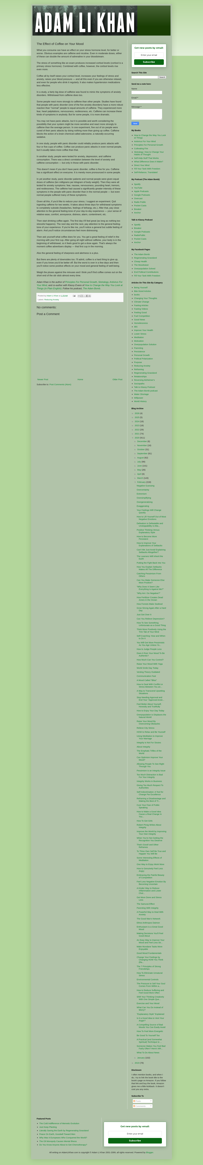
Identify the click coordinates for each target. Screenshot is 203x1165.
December (142, 441)
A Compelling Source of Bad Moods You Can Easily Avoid (151, 1025)
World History (140, 401)
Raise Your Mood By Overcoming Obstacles (148, 722)
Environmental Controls (148, 979)
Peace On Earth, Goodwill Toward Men (57, 1134)
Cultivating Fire (141, 148)
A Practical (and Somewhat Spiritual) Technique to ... (149, 1040)
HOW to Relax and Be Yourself (151, 732)
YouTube (138, 188)
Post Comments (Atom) (60, 384)
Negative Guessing (145, 485)
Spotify (137, 184)
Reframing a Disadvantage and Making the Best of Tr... (151, 799)
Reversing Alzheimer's (144, 380)
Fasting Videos (141, 309)
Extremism (142, 494)
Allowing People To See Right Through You (150, 765)
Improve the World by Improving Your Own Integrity (151, 832)
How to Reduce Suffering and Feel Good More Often (150, 991)
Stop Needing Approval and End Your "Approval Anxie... (150, 698)
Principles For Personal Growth (81, 282)
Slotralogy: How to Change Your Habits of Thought (149, 153)
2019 (137, 1063)
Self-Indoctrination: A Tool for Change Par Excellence (150, 793)
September (142, 453)
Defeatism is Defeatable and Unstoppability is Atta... (150, 524)
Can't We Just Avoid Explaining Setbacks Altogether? (151, 550)
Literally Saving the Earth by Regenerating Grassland (64, 1130)
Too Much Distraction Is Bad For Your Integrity (150, 775)
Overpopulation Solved (144, 268)
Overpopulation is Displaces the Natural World (151, 715)
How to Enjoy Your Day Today (150, 710)
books (137, 294)
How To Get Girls (145, 821)
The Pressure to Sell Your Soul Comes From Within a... (151, 984)
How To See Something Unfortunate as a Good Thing (151, 624)
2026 (137, 413)
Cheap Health (140, 261)
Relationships (140, 376)
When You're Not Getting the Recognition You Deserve (150, 839)
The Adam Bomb (91, 288)
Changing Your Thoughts (145, 298)
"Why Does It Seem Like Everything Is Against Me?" (150, 587)
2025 (137, 417)
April (139, 474)
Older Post (117, 379)
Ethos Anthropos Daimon (148, 923)
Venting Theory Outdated (148, 672)
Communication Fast (146, 676)
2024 (137, 421)
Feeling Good (140, 312)
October (141, 449)
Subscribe (149, 62)
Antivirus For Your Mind (145, 141)
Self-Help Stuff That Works (146, 158)
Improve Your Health (143, 330)
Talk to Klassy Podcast (144, 387)
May (139, 470)
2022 (137, 429)
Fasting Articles (141, 305)
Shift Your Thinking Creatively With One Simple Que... (150, 998)
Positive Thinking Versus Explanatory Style (148, 531)
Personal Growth (142, 355)
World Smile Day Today (147, 668)
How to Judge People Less (149, 649)
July (139, 461)
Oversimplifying (144, 498)
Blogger (149, 1152)
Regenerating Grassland (145, 258)
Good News (139, 319)
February (141, 482)
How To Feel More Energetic (150, 1031)
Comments (139, 1106)
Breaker (138, 209)
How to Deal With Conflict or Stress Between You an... (150, 685)
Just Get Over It (144, 614)
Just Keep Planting (48, 1127)
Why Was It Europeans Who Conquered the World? (63, 1137)
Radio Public (140, 202)
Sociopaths (139, 383)
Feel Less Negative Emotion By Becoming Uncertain (151, 882)
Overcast (138, 198)
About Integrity (143, 747)
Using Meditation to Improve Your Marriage (150, 737)
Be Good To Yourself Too (148, 1035)
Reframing (139, 369)
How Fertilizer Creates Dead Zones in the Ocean (150, 598)
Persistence (139, 351)
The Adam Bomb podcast (146, 390)
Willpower (138, 398)
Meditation (139, 337)
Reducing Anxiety (51, 300)
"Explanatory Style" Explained (150, 1014)
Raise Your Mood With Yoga (150, 664)
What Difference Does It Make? (148, 161)
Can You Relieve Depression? (151, 619)
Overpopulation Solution (145, 344)
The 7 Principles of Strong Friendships (149, 967)
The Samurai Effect (146, 904)
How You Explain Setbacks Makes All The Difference (149, 568)
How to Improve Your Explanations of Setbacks (149, 544)
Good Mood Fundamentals (149, 953)
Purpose (138, 362)
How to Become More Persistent (147, 537)
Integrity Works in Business (149, 781)
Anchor (137, 212)
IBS (135, 326)
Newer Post (42, 379)
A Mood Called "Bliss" (147, 680)
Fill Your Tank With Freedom (147, 168)
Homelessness (141, 323)
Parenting (138, 348)
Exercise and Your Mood (148, 1003)
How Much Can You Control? (150, 660)
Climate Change (141, 302)
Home (80, 379)
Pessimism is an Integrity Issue (151, 770)
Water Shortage (141, 394)
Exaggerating (143, 506)
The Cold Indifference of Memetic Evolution (59, 1123)
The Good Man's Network (148, 918)
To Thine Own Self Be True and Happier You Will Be (151, 852)
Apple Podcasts (141, 191)
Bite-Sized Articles (142, 291)
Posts (137, 1101)
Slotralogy (103, 282)
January (141, 1058)
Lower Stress (140, 334)
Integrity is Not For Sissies (149, 742)
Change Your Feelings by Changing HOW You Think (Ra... (150, 959)
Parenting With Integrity (148, 908)
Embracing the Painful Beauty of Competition (150, 876)
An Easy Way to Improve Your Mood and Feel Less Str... (151, 941)
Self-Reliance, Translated (146, 172)
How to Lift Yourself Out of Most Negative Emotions (151, 517)
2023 (137, 425)
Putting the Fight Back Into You (151, 563)
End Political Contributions (146, 272)
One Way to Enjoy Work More (150, 864)
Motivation (139, 341)
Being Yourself (141, 287)
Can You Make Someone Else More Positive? (151, 581)
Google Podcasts (142, 195)
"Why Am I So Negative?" (148, 593)
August (140, 457)
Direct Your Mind (141, 165)
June (139, 466)
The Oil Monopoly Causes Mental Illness (58, 1141)
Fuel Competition (142, 316)
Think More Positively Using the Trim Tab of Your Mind (151, 630)
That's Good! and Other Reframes (148, 845)
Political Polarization (143, 358)
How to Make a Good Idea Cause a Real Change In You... (149, 814)
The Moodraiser (141, 265)
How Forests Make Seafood (150, 604)
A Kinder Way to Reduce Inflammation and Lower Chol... (149, 890)
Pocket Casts (140, 205)
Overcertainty (143, 490)
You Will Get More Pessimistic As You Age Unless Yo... (151, 643)
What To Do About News (148, 1052)
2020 (137, 437)
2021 (137, 433)
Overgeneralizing (145, 502)
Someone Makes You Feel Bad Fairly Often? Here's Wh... (151, 1047)
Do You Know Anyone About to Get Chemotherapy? (63, 1145)
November (142, 445)
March (140, 478)
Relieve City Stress (145, 728)
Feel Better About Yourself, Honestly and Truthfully (149, 705)
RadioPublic (139, 235)
